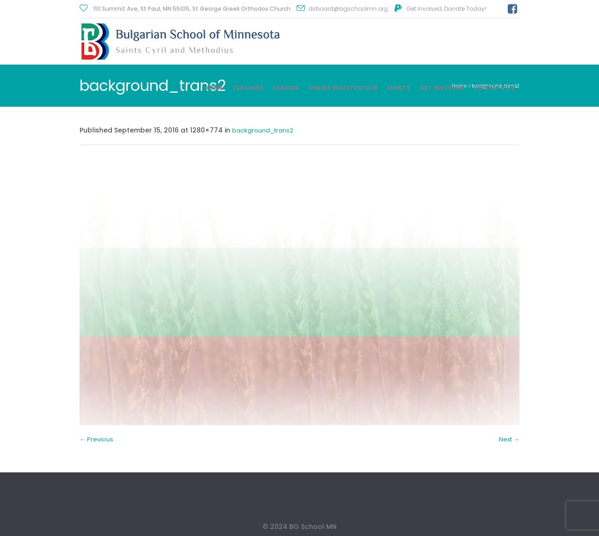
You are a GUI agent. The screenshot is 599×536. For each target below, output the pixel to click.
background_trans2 (262, 130)
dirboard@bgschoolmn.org (348, 9)
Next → (509, 439)
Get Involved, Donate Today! (446, 9)
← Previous (96, 439)
